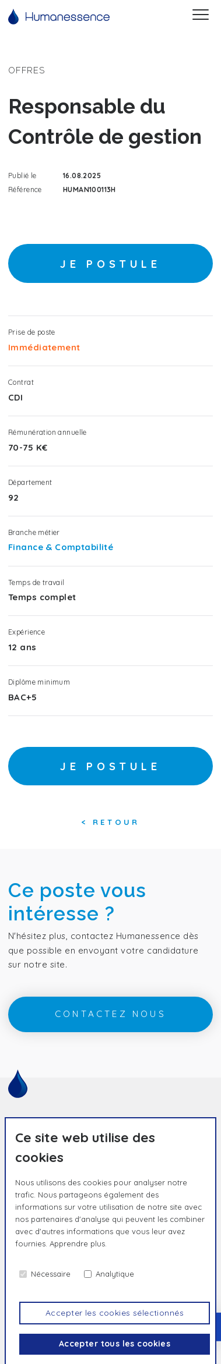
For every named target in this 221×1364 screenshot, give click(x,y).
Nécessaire (51, 1273)
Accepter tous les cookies (115, 1343)
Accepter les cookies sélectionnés (114, 1313)
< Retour (111, 822)
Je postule (110, 264)
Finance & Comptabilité (60, 546)
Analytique (115, 1273)
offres (26, 70)
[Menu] (200, 16)
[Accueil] (59, 16)
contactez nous (110, 1013)
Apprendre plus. (78, 1243)
